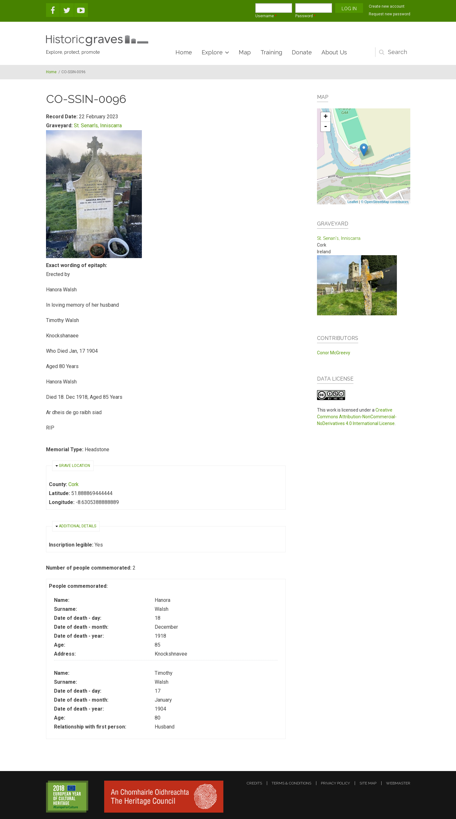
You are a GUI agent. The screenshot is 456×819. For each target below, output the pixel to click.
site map (367, 783)
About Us (334, 52)
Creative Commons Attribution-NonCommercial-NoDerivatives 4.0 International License (357, 416)
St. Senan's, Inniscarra (98, 125)
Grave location (74, 465)
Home (183, 52)
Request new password (389, 14)
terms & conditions (291, 783)
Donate (302, 52)
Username (265, 16)
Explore (212, 52)
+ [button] (325, 117)
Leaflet (352, 202)
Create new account (387, 6)
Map (245, 52)
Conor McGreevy (333, 352)
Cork (73, 484)
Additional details (77, 526)
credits (254, 783)
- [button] (325, 126)
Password (305, 16)
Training (271, 52)
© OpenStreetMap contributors (384, 202)
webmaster (398, 783)
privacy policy (335, 783)
